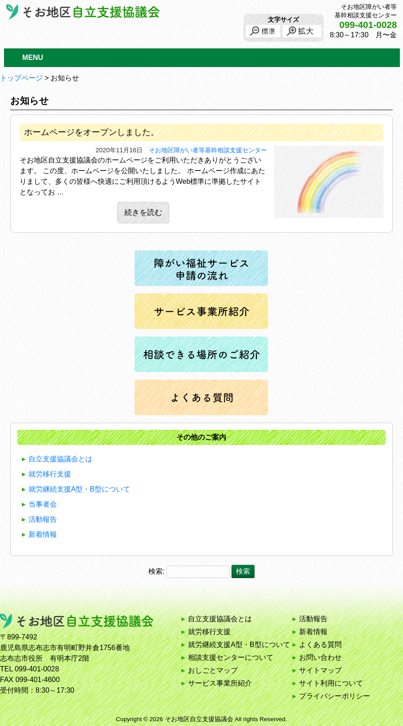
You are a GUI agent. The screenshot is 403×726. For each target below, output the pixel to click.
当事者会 (42, 504)
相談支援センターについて (230, 657)
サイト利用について (331, 683)
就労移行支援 (49, 474)
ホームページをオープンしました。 (91, 132)
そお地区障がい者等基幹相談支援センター (208, 150)
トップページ (21, 78)
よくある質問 (320, 644)
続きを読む (143, 212)
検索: (156, 571)
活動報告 (42, 519)
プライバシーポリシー (334, 696)
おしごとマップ (213, 670)
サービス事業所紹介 (220, 683)
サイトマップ (320, 670)
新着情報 (42, 534)
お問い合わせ (320, 657)
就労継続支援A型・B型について (79, 489)
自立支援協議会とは (60, 459)
